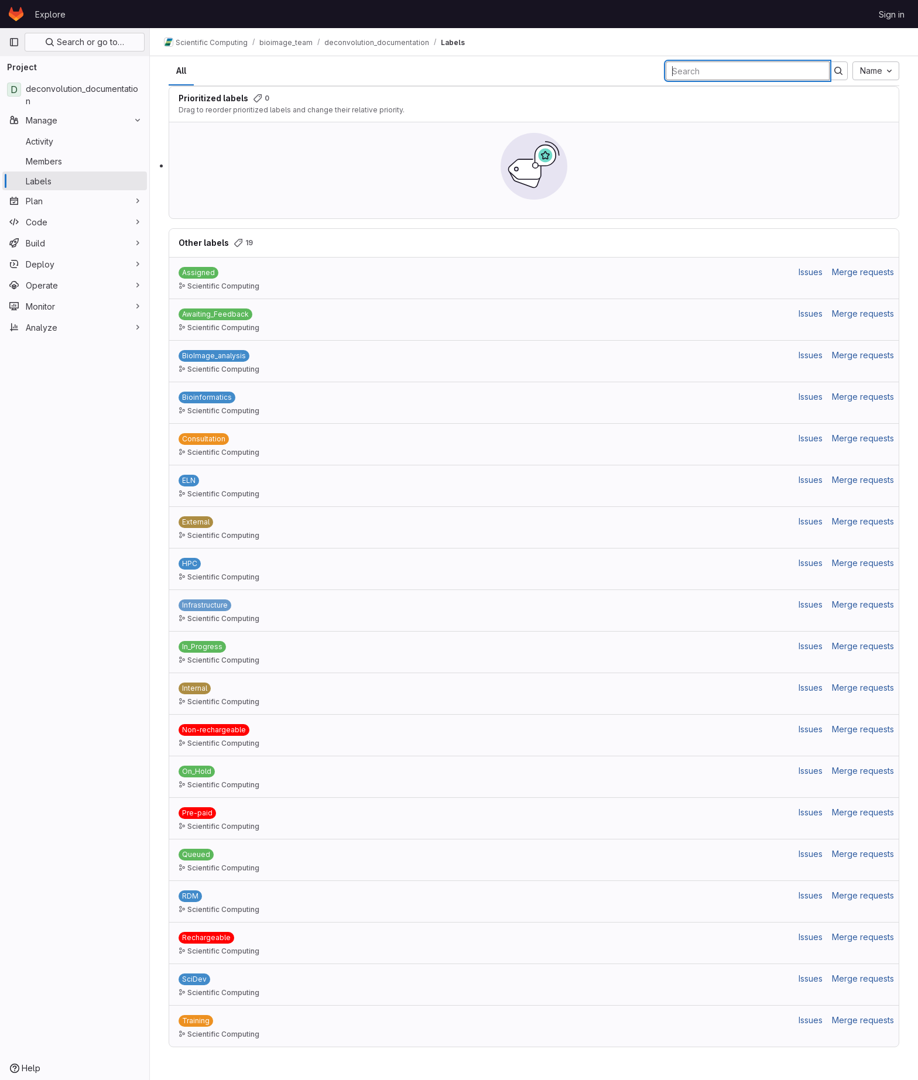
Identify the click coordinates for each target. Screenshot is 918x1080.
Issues (811, 272)
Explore (50, 14)
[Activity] (74, 141)
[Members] (74, 161)
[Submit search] (838, 70)
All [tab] (181, 71)
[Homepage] (16, 14)
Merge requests (863, 272)
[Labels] (74, 181)
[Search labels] (748, 70)
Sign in (892, 14)
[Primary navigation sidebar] (14, 42)
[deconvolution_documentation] (74, 94)
